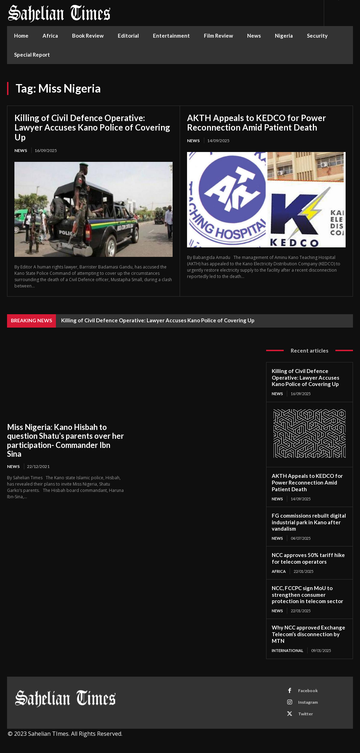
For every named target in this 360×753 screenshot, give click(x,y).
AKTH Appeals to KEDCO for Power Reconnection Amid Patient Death (256, 123)
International (287, 650)
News (20, 150)
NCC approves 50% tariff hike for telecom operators (308, 558)
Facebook (308, 690)
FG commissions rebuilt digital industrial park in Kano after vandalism (309, 522)
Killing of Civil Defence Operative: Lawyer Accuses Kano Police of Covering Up (92, 127)
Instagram (308, 702)
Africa (279, 571)
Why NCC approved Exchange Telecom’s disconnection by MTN (308, 634)
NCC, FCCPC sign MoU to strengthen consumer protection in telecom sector (307, 595)
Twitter (305, 713)
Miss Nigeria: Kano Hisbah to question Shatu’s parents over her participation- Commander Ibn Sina (65, 440)
